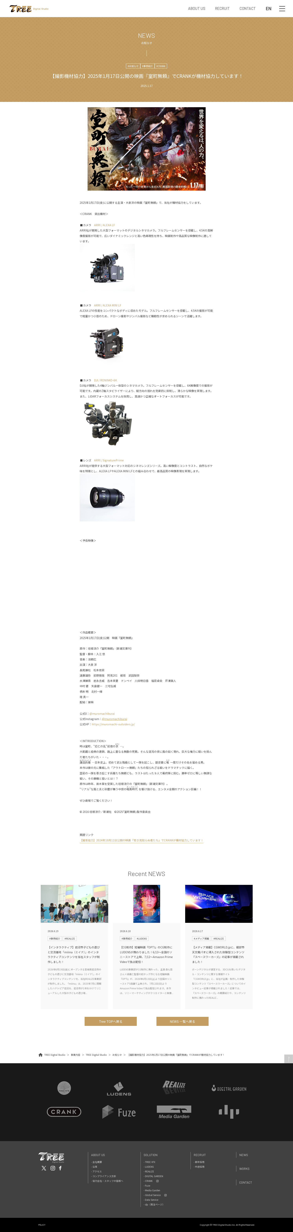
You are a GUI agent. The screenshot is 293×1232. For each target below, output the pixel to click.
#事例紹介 (147, 66)
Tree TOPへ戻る (110, 1021)
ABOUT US (196, 8)
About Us (98, 1155)
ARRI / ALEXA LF (104, 225)
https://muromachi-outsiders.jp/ (113, 724)
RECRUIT (222, 8)
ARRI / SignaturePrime (109, 460)
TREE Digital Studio (54, 1054)
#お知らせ (133, 66)
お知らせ (117, 1054)
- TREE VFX (149, 1162)
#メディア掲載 (201, 938)
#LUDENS (142, 938)
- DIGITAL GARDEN (153, 1176)
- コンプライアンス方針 (103, 1176)
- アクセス (96, 1171)
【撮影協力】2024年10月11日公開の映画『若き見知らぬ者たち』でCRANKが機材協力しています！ (141, 840)
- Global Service (152, 1195)
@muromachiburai (102, 714)
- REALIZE (149, 1171)
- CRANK (148, 1180)
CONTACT (247, 8)
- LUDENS (149, 1166)
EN (268, 8)
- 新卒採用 (199, 1162)
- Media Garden (152, 1190)
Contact (245, 1182)
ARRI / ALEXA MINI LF (107, 305)
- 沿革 (94, 1166)
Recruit (200, 1155)
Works (244, 1168)
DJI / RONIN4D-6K (105, 380)
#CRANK (160, 66)
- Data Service (151, 1199)
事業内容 (75, 1054)
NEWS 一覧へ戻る (182, 1021)
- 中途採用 (199, 1166)
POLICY (41, 1225)
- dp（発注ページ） (154, 1204)
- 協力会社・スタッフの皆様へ (107, 1180)
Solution (150, 1155)
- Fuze (147, 1185)
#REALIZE (70, 938)
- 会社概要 (96, 1162)
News (243, 1155)
